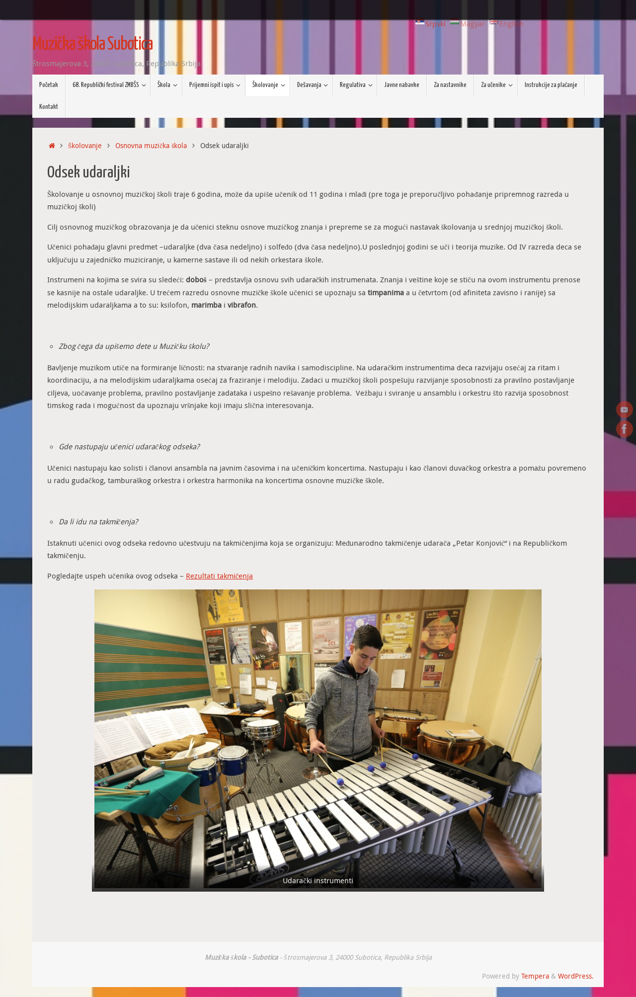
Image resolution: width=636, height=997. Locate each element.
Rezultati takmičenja (219, 576)
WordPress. (576, 976)
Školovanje (85, 145)
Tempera (535, 976)
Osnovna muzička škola (151, 145)
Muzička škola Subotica (92, 45)
